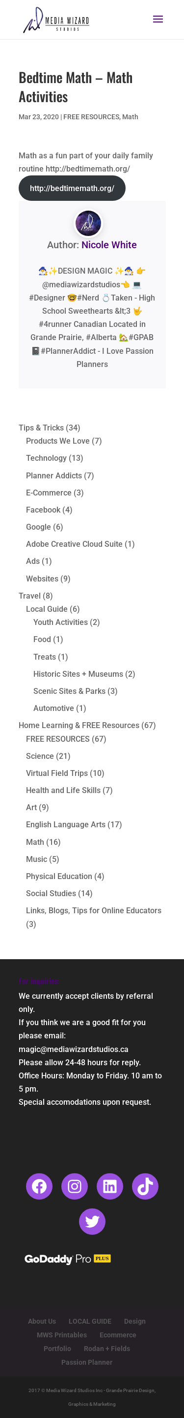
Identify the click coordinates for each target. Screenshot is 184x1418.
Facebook (43, 510)
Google (38, 527)
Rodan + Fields (107, 1349)
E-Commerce (49, 492)
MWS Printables (62, 1335)
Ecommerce (118, 1335)
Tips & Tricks (41, 427)
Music (36, 859)
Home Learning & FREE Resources (79, 725)
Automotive (53, 708)
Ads (33, 561)
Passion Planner (86, 1362)
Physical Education (59, 876)
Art (31, 807)
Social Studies (51, 893)
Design (135, 1321)
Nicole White (109, 245)
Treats (44, 657)
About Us (42, 1321)
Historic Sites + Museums (78, 674)
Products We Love (58, 441)
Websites (42, 578)
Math (130, 117)
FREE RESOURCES (91, 117)
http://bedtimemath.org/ (72, 188)
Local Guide (47, 609)
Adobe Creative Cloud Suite (74, 544)
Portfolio (57, 1349)
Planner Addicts (54, 475)
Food (42, 639)
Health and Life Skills (63, 790)
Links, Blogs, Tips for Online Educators (93, 910)
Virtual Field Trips (57, 773)
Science (40, 756)
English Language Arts (65, 824)
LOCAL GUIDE (90, 1321)
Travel (30, 596)
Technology (46, 458)
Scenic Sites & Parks (69, 691)
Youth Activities (60, 622)
